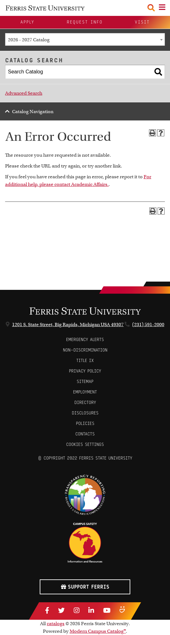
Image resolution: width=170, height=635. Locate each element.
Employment (85, 392)
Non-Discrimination (85, 350)
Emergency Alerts (85, 339)
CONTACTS (85, 434)
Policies (85, 423)
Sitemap (85, 381)
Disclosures (85, 413)
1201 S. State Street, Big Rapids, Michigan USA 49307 (68, 324)
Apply (27, 22)
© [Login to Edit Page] (40, 458)
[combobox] (85, 39)
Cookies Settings (85, 444)
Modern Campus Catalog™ (98, 631)
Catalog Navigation (32, 111)
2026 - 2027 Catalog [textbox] (29, 40)
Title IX (85, 360)
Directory (85, 402)
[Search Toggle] (151, 8)
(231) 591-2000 (148, 324)
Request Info (85, 22)
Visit (142, 22)
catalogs (56, 623)
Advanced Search (23, 93)
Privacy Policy (85, 371)
